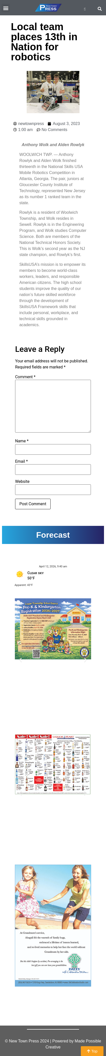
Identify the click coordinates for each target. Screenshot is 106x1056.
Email (21, 461)
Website (22, 482)
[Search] (99, 9)
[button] (6, 8)
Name (22, 441)
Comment (25, 377)
